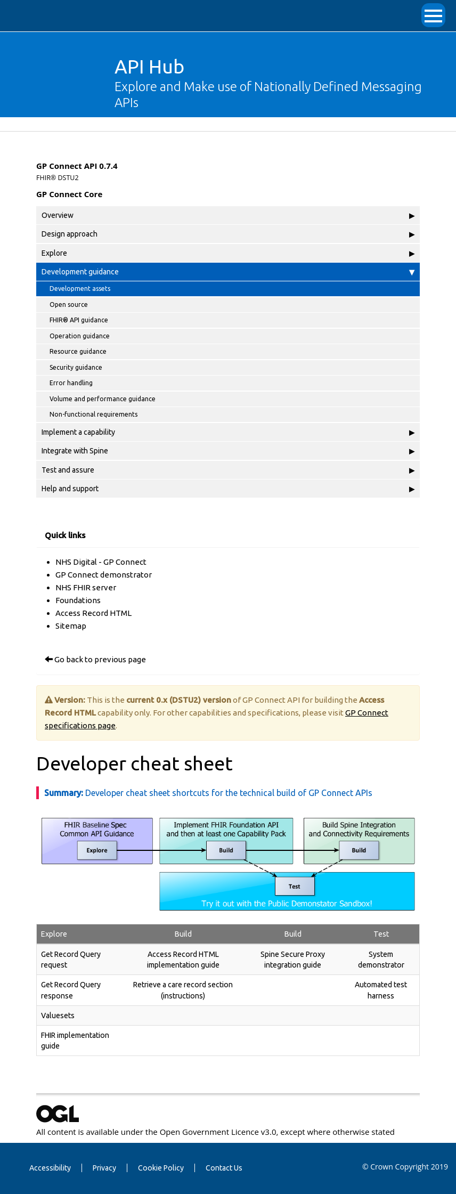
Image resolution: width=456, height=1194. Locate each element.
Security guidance (76, 367)
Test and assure (228, 470)
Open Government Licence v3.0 (218, 1131)
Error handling (71, 382)
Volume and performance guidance (103, 398)
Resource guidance (78, 351)
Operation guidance (80, 335)
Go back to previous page (100, 659)
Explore (228, 253)
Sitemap (70, 625)
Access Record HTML (93, 613)
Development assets (80, 288)
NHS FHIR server (85, 587)
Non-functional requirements (93, 414)
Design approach (228, 234)
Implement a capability (228, 432)
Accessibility (50, 1168)
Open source (69, 304)
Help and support (228, 488)
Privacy (104, 1168)
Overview (228, 215)
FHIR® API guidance (79, 319)
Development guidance (228, 271)
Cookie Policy (161, 1168)
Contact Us (224, 1168)
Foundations (78, 600)
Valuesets (58, 1015)
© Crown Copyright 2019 (405, 1166)
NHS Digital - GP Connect (100, 561)
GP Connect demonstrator (103, 574)
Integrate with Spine (228, 450)
